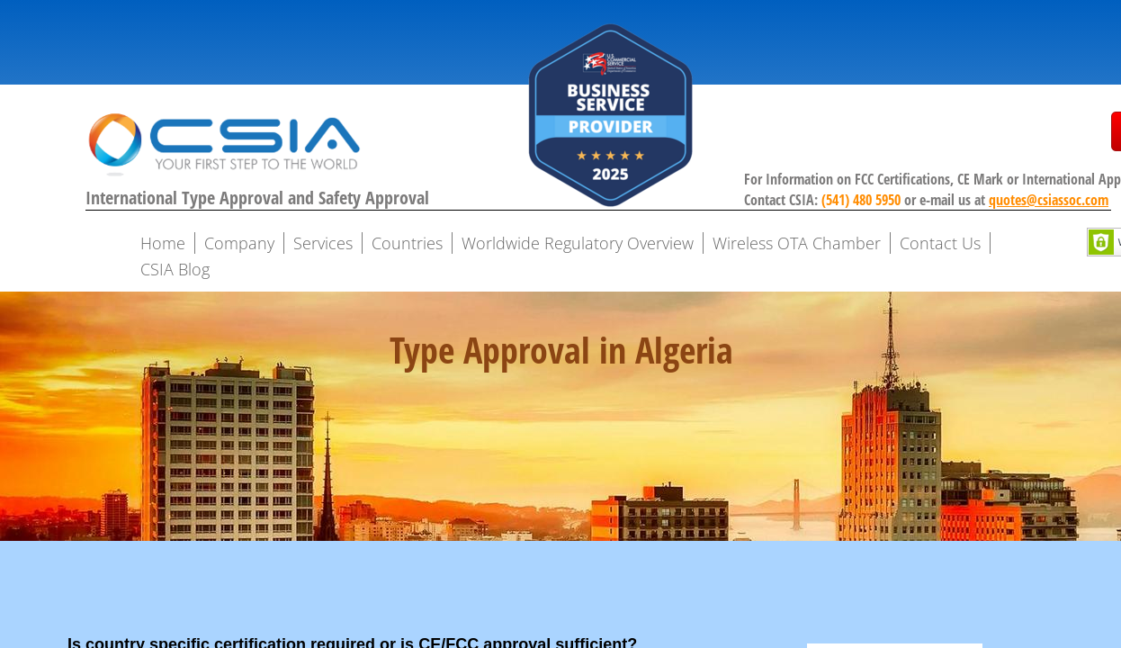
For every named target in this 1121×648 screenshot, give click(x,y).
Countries (407, 243)
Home (162, 243)
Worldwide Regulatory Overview (578, 243)
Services (323, 243)
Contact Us (940, 243)
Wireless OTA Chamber (797, 243)
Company (239, 243)
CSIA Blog (175, 269)
